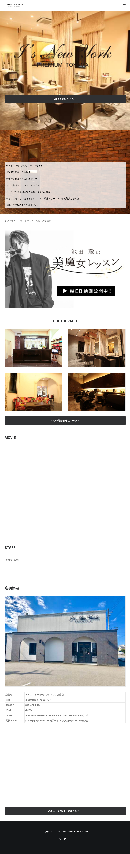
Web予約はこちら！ (65, 99)
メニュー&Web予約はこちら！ (65, 810)
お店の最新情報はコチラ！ (65, 420)
